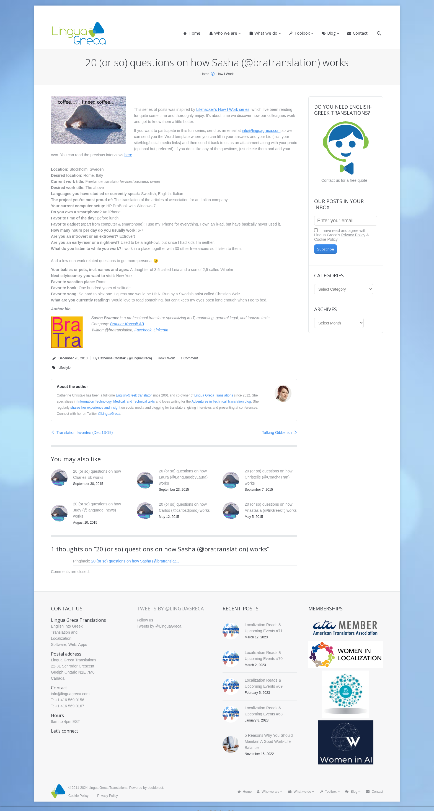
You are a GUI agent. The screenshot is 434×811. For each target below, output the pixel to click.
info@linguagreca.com (261, 130)
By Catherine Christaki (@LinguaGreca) (122, 358)
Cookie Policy (326, 239)
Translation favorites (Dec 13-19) (84, 432)
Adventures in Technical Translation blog (221, 401)
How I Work (225, 74)
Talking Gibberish (277, 432)
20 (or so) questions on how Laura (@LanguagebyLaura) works (183, 477)
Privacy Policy (353, 235)
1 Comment (189, 358)
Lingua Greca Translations (213, 395)
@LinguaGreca (109, 414)
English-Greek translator (133, 395)
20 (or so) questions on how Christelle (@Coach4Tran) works (269, 477)
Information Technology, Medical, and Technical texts (116, 401)
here (128, 155)
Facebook (143, 330)
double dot (155, 788)
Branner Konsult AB (127, 324)
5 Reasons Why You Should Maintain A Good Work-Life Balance (269, 741)
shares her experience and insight (95, 408)
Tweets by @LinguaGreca (170, 608)
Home (204, 74)
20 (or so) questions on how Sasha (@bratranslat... (135, 561)
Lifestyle (64, 368)
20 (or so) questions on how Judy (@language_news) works (97, 510)
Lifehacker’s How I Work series (222, 109)
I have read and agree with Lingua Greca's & (341, 235)
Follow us (145, 620)
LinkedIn (161, 330)
